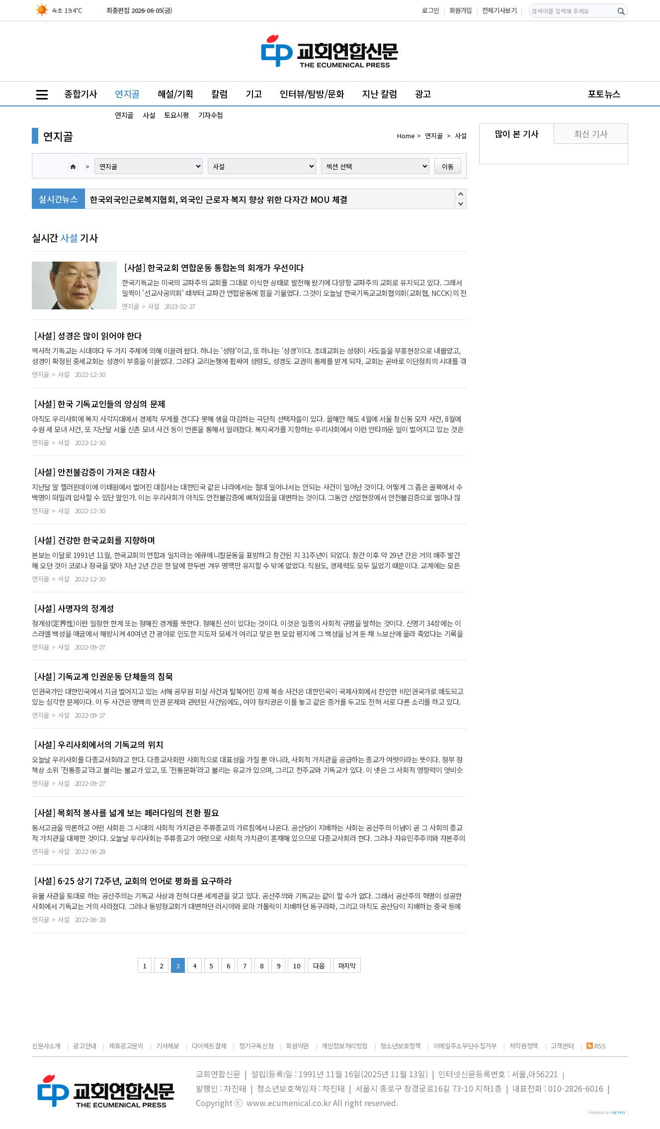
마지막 (347, 965)
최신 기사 (590, 133)
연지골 (127, 93)
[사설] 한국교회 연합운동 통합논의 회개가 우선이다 (214, 268)
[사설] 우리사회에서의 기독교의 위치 (98, 745)
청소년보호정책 (400, 1045)
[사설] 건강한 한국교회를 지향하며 (95, 540)
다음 (319, 965)
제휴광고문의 (126, 1045)
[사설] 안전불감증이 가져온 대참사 (95, 472)
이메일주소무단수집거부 (465, 1045)
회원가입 (460, 10)
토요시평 (176, 115)
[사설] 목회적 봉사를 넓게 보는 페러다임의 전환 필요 (126, 813)
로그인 (430, 10)
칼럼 (219, 93)
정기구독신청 (256, 1045)
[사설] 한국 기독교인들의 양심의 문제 (99, 404)
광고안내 (84, 1045)
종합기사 (80, 93)
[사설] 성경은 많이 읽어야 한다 (88, 336)
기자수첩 (210, 115)
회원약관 (297, 1045)
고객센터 (562, 1045)
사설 (149, 115)
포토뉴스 (604, 93)
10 (296, 965)
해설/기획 (176, 93)
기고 (254, 93)
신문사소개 (46, 1045)
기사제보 (167, 1045)
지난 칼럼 (379, 93)
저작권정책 (523, 1045)
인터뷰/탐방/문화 (312, 93)
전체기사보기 (499, 10)
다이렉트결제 (209, 1045)
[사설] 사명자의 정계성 (74, 608)
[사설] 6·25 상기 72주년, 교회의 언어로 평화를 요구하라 (133, 881)
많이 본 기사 (516, 133)
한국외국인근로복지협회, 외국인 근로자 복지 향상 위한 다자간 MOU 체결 (218, 199)
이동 (448, 166)
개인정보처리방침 (345, 1045)
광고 (423, 93)
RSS (596, 1045)
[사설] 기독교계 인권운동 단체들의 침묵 (103, 676)
